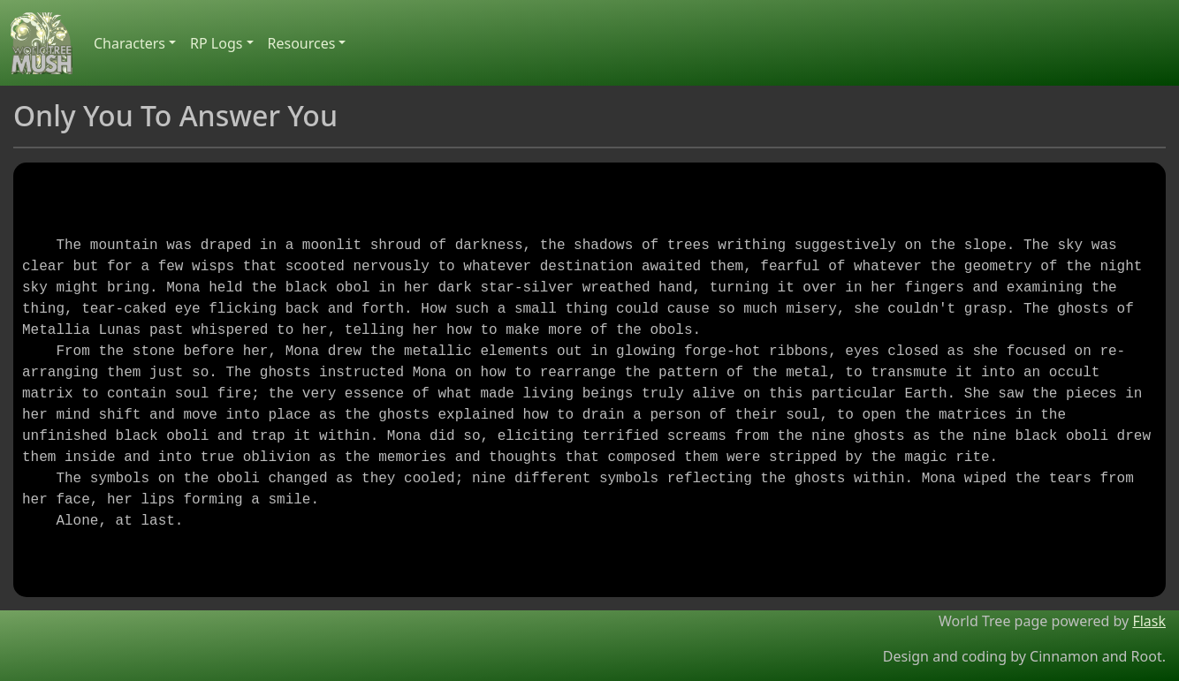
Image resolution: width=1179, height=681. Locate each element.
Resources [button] (302, 43)
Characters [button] (129, 43)
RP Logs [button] (216, 43)
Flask (1149, 621)
